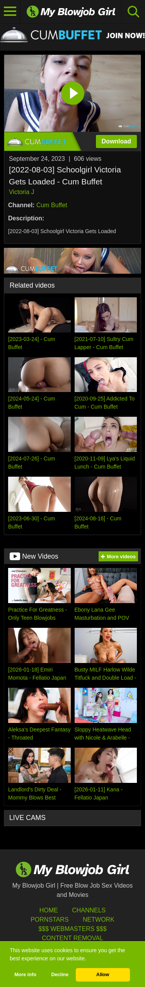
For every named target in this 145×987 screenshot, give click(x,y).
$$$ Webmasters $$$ (72, 929)
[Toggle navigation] (10, 11)
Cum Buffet (51, 205)
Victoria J (21, 192)
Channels (89, 910)
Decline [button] (59, 974)
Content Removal (72, 938)
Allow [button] (102, 974)
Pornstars (49, 919)
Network (98, 919)
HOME (48, 910)
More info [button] (25, 974)
